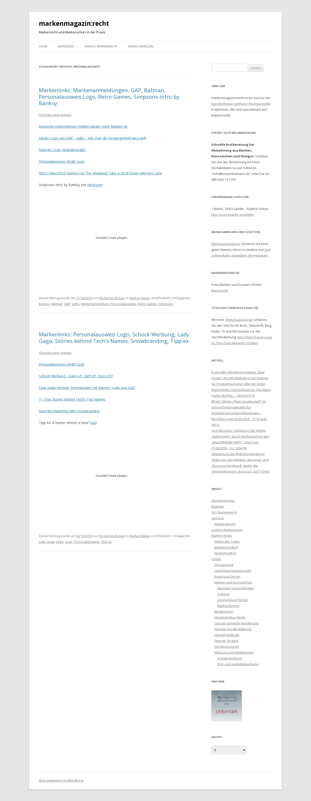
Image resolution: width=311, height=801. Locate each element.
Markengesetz (225, 524)
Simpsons (166, 304)
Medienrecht (223, 611)
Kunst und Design (227, 576)
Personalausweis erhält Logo (62, 161)
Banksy (44, 304)
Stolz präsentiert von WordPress (61, 780)
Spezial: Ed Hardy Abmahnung (236, 623)
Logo (68, 542)
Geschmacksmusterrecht (232, 570)
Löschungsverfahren (232, 600)
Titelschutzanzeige (239, 319)
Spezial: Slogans (226, 641)
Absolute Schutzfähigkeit (235, 588)
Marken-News (139, 298)
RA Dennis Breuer (112, 298)
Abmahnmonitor (223, 500)
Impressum (66, 46)
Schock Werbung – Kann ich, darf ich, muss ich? (76, 376)
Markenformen (228, 605)
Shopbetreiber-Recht (229, 617)
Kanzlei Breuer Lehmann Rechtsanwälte (240, 103)
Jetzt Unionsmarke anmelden (232, 214)
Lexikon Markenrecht (226, 530)
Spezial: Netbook (226, 635)
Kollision (223, 594)
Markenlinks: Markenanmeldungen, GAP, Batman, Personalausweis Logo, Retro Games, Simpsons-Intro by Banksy (109, 96)
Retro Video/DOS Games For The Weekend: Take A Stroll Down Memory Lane (100, 173)
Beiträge (217, 506)
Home (43, 46)
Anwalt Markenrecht (100, 46)
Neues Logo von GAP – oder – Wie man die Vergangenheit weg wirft (93, 138)
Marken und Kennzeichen (233, 582)
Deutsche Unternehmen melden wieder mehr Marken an (83, 126)
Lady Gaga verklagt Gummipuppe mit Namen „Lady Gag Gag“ (87, 387)
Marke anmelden (140, 46)
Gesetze (217, 518)
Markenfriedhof (226, 547)
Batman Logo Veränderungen (62, 149)
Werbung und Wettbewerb (233, 652)
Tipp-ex (106, 542)
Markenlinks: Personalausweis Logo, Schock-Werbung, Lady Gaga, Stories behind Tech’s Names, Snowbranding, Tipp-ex (114, 337)
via (93, 422)
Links (75, 304)
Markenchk (219, 290)
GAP (67, 304)
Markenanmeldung (95, 304)
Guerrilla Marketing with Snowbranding (69, 411)
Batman (57, 304)
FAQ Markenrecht (224, 512)
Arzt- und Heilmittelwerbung (237, 664)
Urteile (216, 559)
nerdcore (94, 184)
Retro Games (147, 304)
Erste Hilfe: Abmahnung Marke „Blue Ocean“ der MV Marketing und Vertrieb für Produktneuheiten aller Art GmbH (239, 378)
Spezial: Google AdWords (233, 629)
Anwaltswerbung (229, 658)
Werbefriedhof (225, 553)
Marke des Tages (227, 541)
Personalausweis (123, 304)
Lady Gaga (47, 542)
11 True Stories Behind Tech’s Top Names (72, 399)
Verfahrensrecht (226, 646)
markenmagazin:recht (74, 23)
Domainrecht (223, 565)
